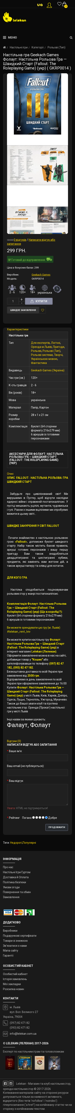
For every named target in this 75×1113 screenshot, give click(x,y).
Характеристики (17, 329)
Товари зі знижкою (15, 940)
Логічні (55, 342)
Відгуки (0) (14, 741)
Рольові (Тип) (56, 47)
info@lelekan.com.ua (23, 1033)
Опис (10, 473)
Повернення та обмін (17, 892)
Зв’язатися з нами (15, 945)
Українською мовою (44, 358)
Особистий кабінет (15, 974)
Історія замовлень (15, 979)
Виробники (10, 930)
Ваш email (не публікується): (25, 766)
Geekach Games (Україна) (47, 370)
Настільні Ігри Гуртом (16, 872)
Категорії (38, 47)
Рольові (36, 350)
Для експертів (40, 342)
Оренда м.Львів (41, 346)
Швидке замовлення (23, 310)
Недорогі (16, 842)
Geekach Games (41, 274)
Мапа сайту (10, 950)
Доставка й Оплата (16, 877)
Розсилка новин (13, 989)
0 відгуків (20, 239)
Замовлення (11, 897)
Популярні (29, 842)
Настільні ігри (19, 47)
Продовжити (56, 827)
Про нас (8, 867)
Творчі (58, 354)
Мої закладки (12, 984)
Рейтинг (14, 817)
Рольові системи (42, 354)
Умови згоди (11, 887)
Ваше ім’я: (15, 751)
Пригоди (58, 346)
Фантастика (39, 363)
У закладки (42, 310)
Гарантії (8, 955)
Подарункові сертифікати (19, 935)
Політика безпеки (14, 882)
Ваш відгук (16, 780)
